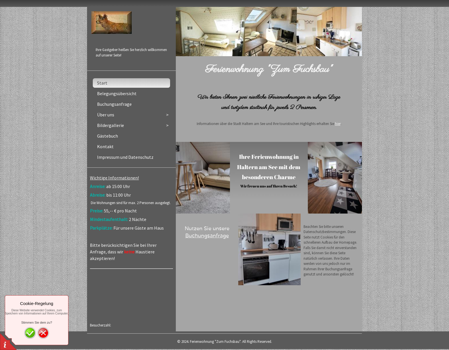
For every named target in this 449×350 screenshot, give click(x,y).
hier (337, 123)
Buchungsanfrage (207, 235)
